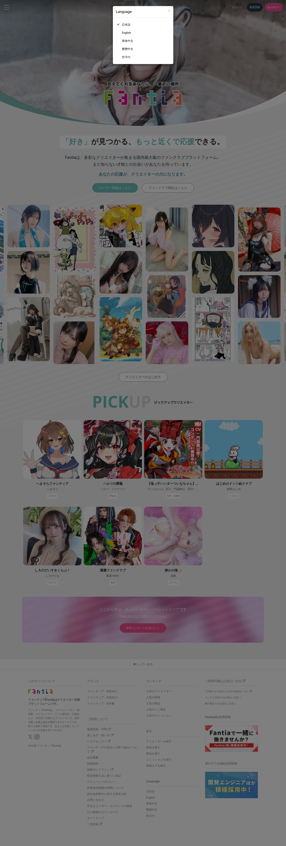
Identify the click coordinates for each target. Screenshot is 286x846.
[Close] (169, 11)
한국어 (126, 57)
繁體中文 (127, 49)
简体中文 (127, 40)
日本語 (126, 24)
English (126, 32)
